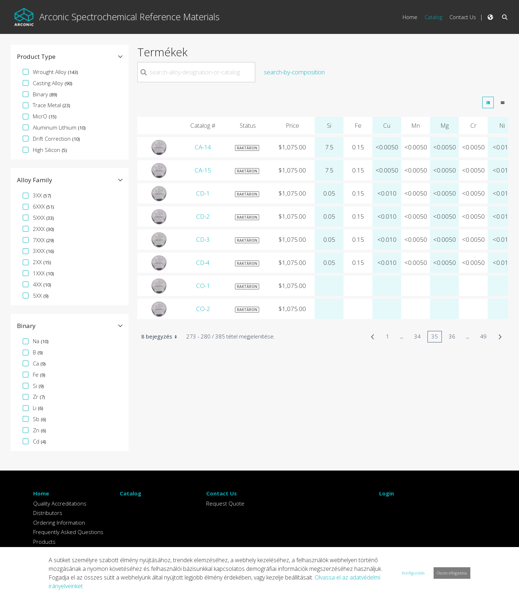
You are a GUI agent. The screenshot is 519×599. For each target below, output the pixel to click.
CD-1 (203, 193)
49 (485, 337)
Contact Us (221, 493)
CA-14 (203, 147)
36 (454, 337)
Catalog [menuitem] (433, 17)
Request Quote (225, 503)
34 (419, 337)
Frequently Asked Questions (68, 531)
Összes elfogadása (452, 573)
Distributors (47, 512)
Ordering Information (59, 522)
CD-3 (203, 239)
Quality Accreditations (59, 503)
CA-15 (203, 170)
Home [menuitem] (410, 17)
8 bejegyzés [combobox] (161, 336)
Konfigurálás (413, 573)
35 (436, 337)
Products (44, 541)
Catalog (130, 493)
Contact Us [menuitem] (462, 17)
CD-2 (203, 216)
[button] (69, 56)
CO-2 (203, 309)
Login (386, 493)
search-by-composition (294, 72)
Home (41, 493)
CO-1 (203, 285)
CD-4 (203, 262)
